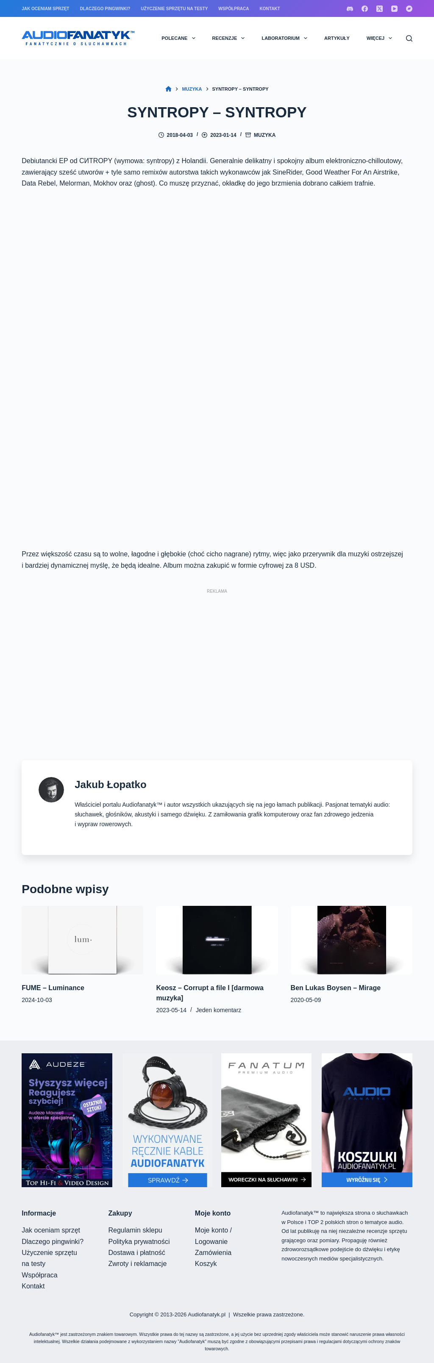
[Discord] (350, 9)
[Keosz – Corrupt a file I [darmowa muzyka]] (217, 940)
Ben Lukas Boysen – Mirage (336, 987)
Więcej (381, 38)
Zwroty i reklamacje (137, 1263)
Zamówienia (213, 1252)
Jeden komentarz (218, 1010)
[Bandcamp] (409, 9)
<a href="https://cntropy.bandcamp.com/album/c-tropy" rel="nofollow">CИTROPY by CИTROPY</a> (217, 369)
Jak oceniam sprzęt (45, 8)
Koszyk (206, 1263)
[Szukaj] (409, 38)
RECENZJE (230, 38)
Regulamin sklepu (135, 1230)
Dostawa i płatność (136, 1252)
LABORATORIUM (286, 38)
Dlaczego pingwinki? (105, 8)
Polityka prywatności (139, 1241)
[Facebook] (365, 9)
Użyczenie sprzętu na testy (174, 8)
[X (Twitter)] (379, 9)
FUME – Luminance (53, 987)
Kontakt (270, 8)
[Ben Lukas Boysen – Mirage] (351, 940)
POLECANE (179, 38)
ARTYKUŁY (337, 38)
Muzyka (264, 135)
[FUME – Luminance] (82, 940)
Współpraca (233, 8)
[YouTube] (394, 9)
